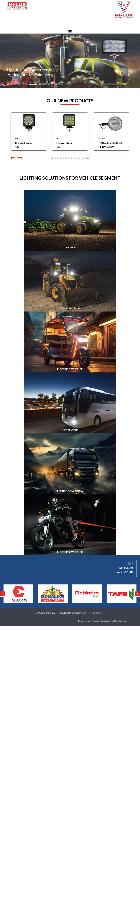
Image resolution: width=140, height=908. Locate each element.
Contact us (120, 621)
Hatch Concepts (96, 612)
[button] (19, 157)
